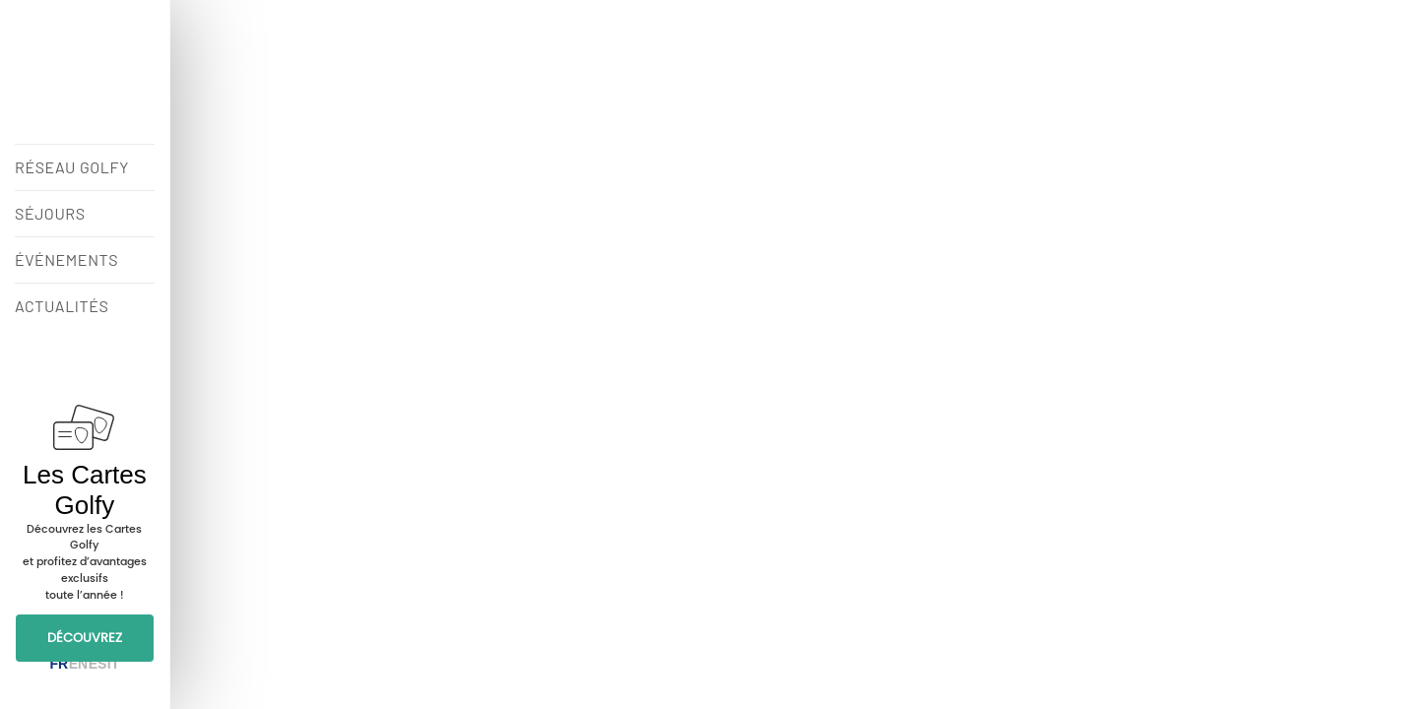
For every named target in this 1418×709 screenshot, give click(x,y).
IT (113, 664)
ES (98, 664)
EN (78, 664)
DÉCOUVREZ (84, 637)
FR (58, 664)
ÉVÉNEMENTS (66, 259)
